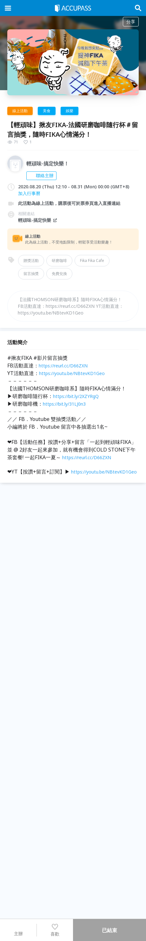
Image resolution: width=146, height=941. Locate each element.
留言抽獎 (31, 273)
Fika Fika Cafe (92, 260)
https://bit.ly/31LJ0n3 (64, 404)
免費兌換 (59, 273)
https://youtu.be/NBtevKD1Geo (72, 373)
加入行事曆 (29, 193)
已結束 (109, 930)
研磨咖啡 (59, 260)
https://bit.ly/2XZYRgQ (76, 396)
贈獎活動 (31, 260)
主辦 (18, 930)
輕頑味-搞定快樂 (37, 220)
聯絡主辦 (41, 175)
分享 (130, 21)
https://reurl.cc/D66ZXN (63, 366)
